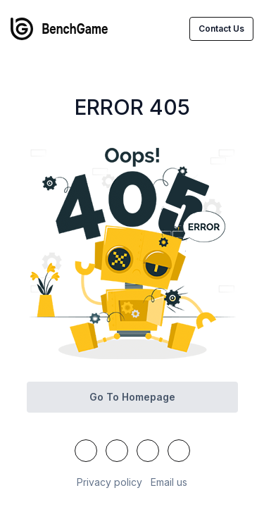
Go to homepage (132, 397)
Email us (169, 482)
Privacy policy (109, 482)
